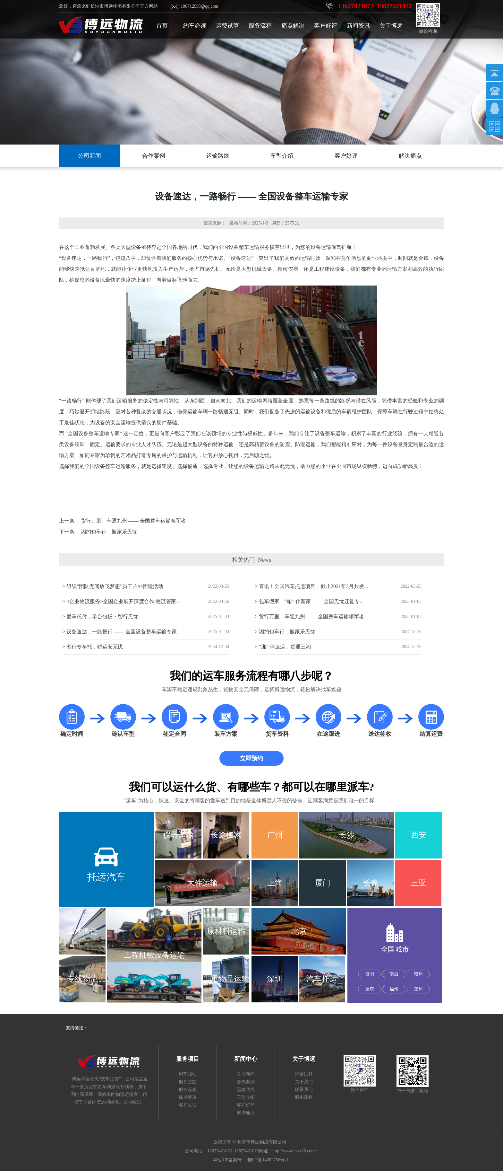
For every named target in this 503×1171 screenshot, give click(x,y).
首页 (162, 25)
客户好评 (325, 25)
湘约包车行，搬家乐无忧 (109, 531)
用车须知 (188, 1074)
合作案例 (246, 1081)
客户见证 (188, 1105)
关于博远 (391, 25)
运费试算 (227, 25)
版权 (217, 1142)
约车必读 (194, 25)
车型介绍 (246, 1097)
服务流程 (260, 25)
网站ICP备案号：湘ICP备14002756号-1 (250, 1160)
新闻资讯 (358, 25)
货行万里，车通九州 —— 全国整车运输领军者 (133, 521)
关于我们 (304, 1081)
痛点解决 (292, 25)
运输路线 (246, 1089)
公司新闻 (246, 1074)
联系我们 (304, 1089)
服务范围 (188, 1081)
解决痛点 (246, 1112)
